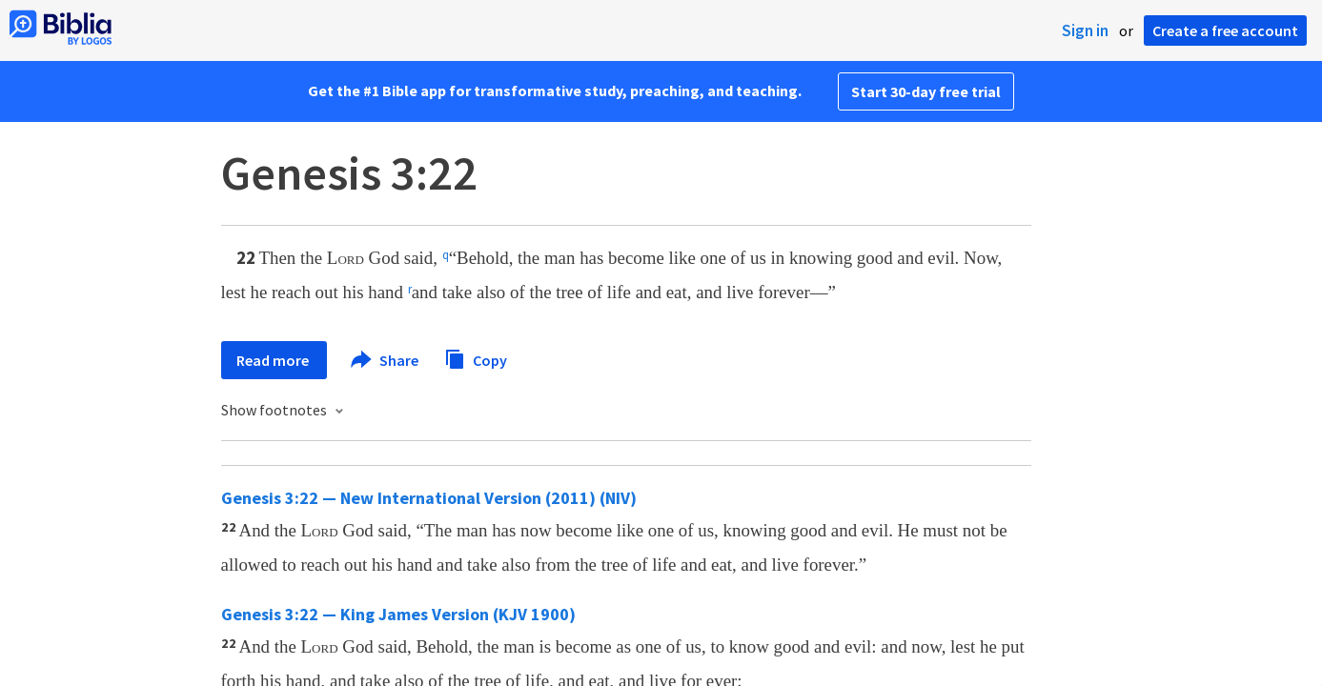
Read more (274, 360)
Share (385, 360)
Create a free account (1225, 30)
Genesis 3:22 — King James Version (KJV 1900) (398, 614)
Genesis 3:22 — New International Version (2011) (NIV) (429, 498)
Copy (475, 358)
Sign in (1085, 30)
